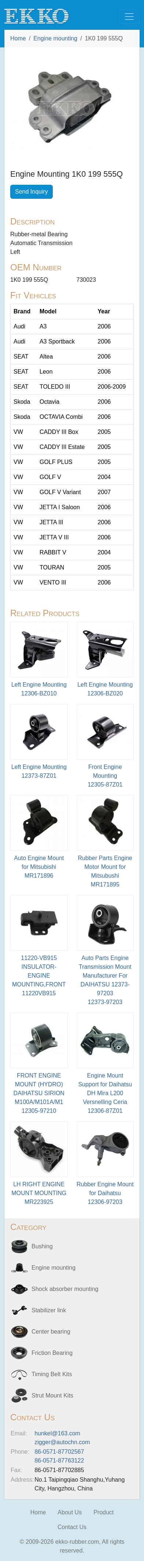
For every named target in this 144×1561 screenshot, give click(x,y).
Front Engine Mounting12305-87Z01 (105, 776)
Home (18, 38)
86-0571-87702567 (59, 1452)
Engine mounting (55, 38)
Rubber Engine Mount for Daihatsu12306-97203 (105, 1193)
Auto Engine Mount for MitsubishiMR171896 (39, 867)
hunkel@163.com (57, 1433)
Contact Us (72, 1527)
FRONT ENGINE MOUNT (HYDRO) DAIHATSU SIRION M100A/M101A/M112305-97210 (39, 1093)
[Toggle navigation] (129, 16)
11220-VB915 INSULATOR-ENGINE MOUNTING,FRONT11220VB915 (39, 975)
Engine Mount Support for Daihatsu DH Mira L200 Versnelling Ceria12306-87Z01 (105, 1093)
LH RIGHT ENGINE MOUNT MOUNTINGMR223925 (38, 1193)
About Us (70, 1512)
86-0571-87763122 (59, 1460)
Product (103, 1512)
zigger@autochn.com (62, 1442)
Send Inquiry (31, 191)
